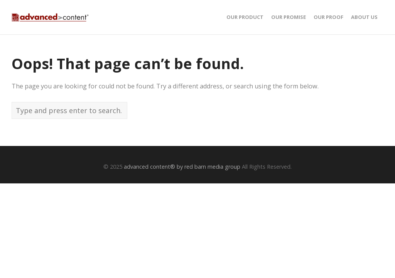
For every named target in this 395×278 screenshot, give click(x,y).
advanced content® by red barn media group (182, 166)
